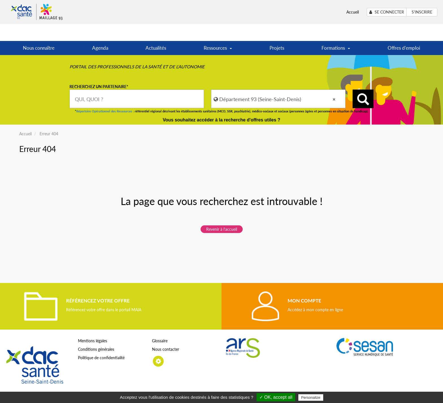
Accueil (352, 12)
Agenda (100, 48)
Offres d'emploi (404, 48)
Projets (277, 48)
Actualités (156, 48)
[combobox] (137, 99)
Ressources (218, 50)
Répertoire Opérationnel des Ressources (104, 111)
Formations (336, 50)
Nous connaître (39, 48)
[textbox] (137, 99)
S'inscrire (422, 12)
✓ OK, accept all (275, 397)
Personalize (310, 397)
